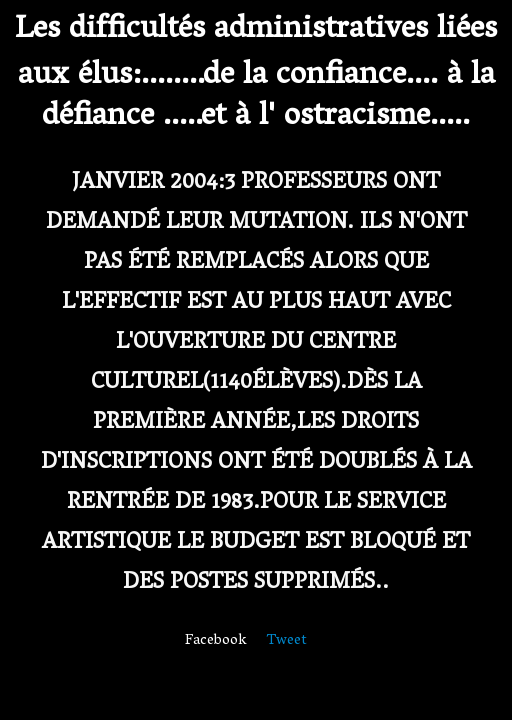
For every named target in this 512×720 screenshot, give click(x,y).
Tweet (287, 641)
